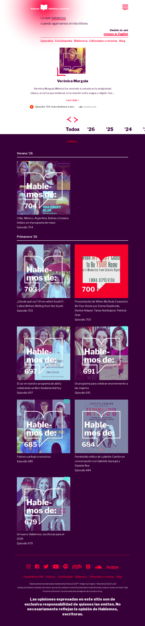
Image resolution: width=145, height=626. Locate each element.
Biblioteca (81, 40)
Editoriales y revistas (103, 40)
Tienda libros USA (33, 576)
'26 (91, 129)
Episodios (47, 40)
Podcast (50, 576)
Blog (122, 40)
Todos (73, 129)
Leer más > (72, 100)
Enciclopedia (63, 40)
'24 (128, 129)
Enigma (91, 584)
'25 (109, 129)
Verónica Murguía (72, 81)
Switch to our (116, 32)
